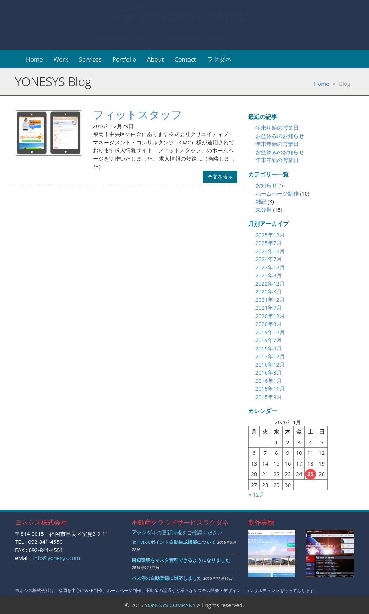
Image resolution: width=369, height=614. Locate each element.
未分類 (263, 209)
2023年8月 (268, 275)
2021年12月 (270, 299)
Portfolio (124, 59)
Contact (185, 59)
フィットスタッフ (137, 114)
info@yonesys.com (56, 557)
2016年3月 (268, 372)
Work (61, 59)
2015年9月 (268, 396)
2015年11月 (270, 388)
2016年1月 (268, 380)
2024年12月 (270, 251)
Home (34, 59)
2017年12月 (270, 356)
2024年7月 (268, 259)
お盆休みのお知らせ (279, 135)
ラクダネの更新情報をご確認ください (177, 532)
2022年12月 (270, 283)
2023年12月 (270, 267)
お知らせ (266, 185)
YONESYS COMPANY (170, 605)
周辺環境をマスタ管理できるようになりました (181, 560)
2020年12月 (270, 315)
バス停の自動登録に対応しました (167, 578)
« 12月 (256, 494)
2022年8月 (268, 291)
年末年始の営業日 (277, 127)
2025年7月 (268, 242)
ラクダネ (219, 59)
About (155, 59)
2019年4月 (268, 348)
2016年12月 (270, 364)
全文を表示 (220, 176)
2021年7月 (268, 307)
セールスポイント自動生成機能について (174, 542)
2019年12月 (270, 332)
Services (90, 59)
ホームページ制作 (277, 193)
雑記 (260, 201)
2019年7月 (268, 340)
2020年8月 (268, 323)
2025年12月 (270, 234)
